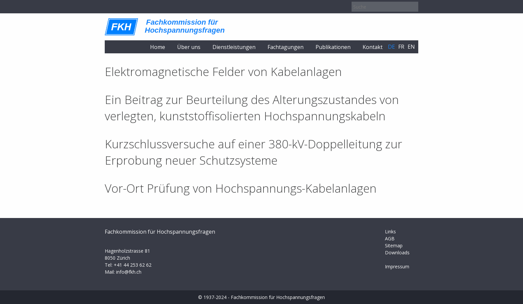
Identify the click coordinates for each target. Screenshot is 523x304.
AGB (390, 238)
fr (401, 46)
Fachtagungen (286, 47)
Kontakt (373, 47)
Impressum (397, 266)
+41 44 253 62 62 (132, 265)
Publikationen (333, 47)
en (411, 46)
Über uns (188, 47)
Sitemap (394, 245)
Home (157, 47)
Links (390, 231)
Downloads (397, 252)
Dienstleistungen (233, 47)
